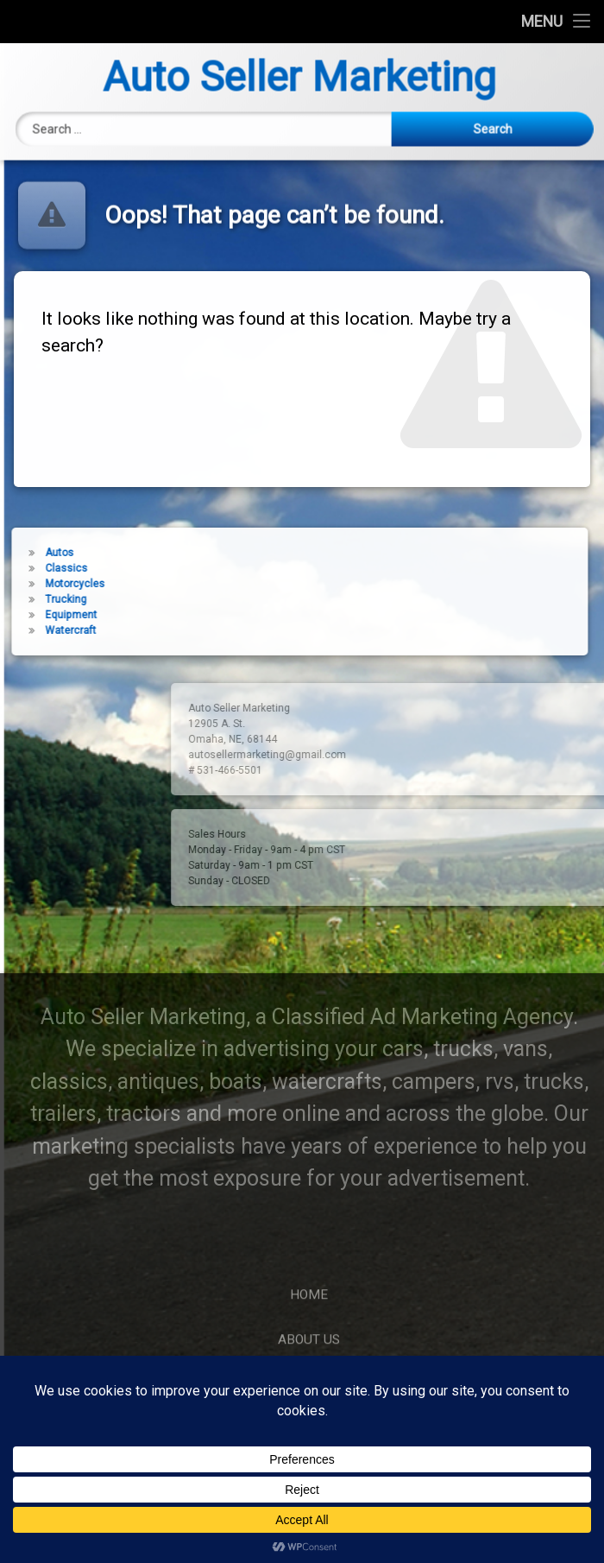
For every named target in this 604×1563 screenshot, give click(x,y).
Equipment (53, 615)
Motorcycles (57, 584)
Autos (42, 553)
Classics (49, 568)
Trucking (48, 599)
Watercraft (53, 630)
